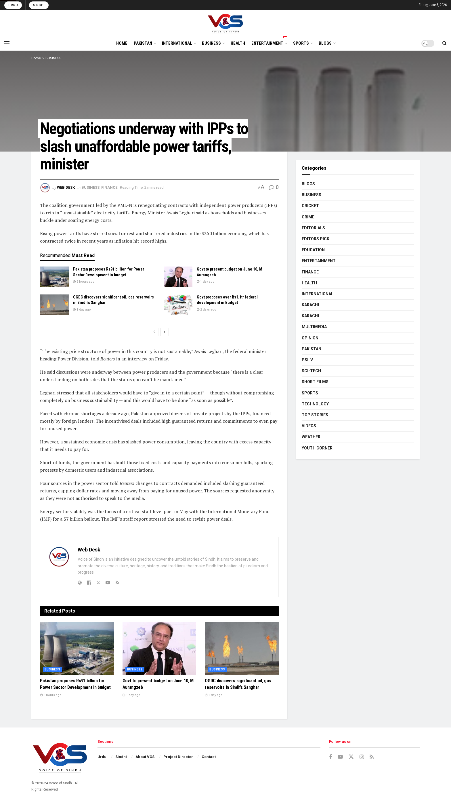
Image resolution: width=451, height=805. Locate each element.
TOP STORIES (315, 415)
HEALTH (238, 43)
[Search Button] (444, 43)
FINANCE (109, 187)
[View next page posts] (164, 332)
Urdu (13, 5)
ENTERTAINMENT (269, 42)
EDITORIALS (313, 228)
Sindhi (39, 5)
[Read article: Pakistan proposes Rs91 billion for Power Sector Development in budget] (54, 277)
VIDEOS (309, 426)
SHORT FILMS (315, 381)
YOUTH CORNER (317, 448)
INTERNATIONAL (177, 43)
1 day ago (206, 282)
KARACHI (310, 305)
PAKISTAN (143, 43)
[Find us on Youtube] (340, 757)
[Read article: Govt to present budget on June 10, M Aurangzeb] (178, 277)
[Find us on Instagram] (362, 757)
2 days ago (206, 309)
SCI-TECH (311, 371)
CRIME (308, 217)
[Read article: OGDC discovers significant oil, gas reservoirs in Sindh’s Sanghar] (54, 304)
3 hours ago (84, 282)
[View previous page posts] (154, 332)
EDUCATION (313, 249)
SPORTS (301, 43)
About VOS (144, 757)
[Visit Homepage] (225, 22)
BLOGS (325, 43)
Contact (209, 757)
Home (36, 58)
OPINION (310, 338)
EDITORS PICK (315, 239)
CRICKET (310, 205)
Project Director (178, 757)
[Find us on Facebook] (330, 757)
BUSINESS (211, 43)
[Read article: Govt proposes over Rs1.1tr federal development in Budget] (178, 304)
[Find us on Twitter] (351, 756)
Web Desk (66, 187)
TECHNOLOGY (315, 404)
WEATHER (311, 436)
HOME (121, 43)
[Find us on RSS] (372, 757)
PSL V (307, 360)
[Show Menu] (6, 43)
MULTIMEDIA (314, 326)
